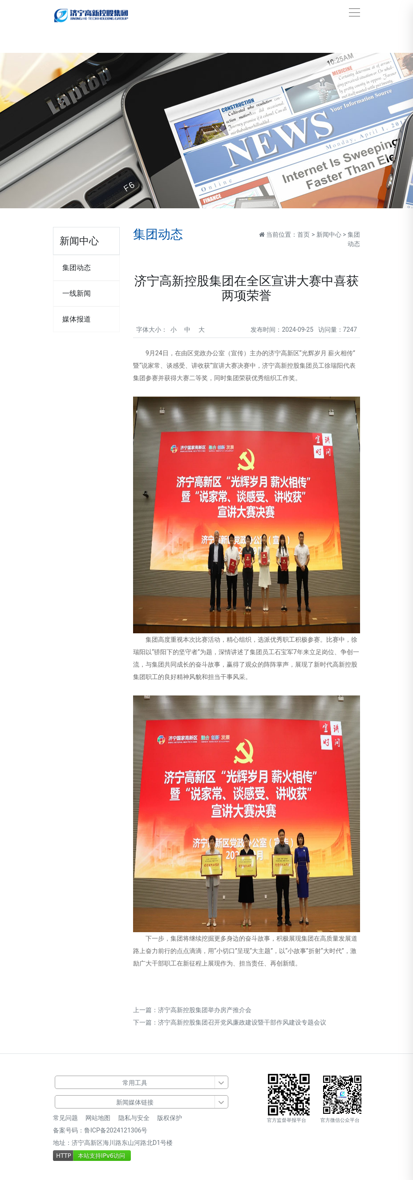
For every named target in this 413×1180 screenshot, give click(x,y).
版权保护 (169, 1117)
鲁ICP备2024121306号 (115, 1130)
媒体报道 (76, 319)
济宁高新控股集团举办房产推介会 (204, 1009)
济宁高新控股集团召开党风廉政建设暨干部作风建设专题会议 (242, 1022)
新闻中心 (328, 234)
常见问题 (65, 1117)
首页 (303, 234)
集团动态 (76, 267)
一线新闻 (76, 293)
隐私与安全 (134, 1117)
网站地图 (97, 1117)
